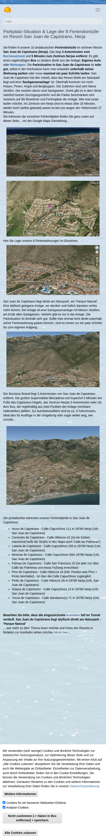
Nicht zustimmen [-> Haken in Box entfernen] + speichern (32, 818)
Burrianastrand (14, 56)
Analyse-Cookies (17, 807)
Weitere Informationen (20, 794)
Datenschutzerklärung (84, 786)
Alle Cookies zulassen (20, 832)
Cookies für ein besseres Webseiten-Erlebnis (36, 802)
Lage (8, 21)
